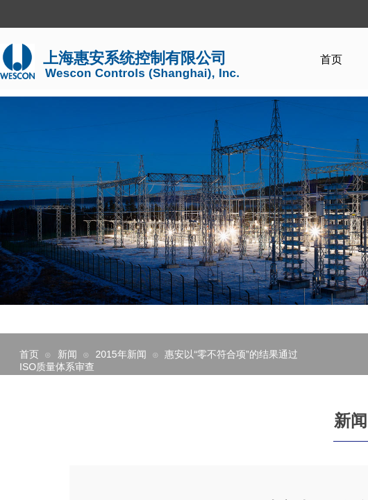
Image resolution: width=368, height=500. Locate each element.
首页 (331, 59)
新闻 (67, 354)
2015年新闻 (120, 354)
